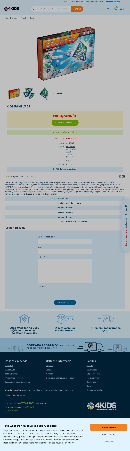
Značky (49, 369)
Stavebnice (70, 146)
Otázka (31, 176)
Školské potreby (93, 378)
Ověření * (42, 286)
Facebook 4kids (11, 410)
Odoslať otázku (65, 302)
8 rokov (69, 157)
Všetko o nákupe (113, 2)
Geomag (17, 18)
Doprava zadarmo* (42, 345)
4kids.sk (8, 18)
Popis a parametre (15, 176)
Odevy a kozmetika (94, 390)
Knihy (89, 386)
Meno (40, 247)
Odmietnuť (108, 441)
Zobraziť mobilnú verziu (15, 395)
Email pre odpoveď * (46, 237)
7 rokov (69, 154)
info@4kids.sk (28, 407)
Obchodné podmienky (14, 378)
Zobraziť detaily (109, 434)
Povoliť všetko (109, 427)
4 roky (68, 152)
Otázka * (41, 257)
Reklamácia (10, 369)
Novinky (49, 374)
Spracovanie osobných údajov (17, 382)
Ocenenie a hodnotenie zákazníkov (60, 378)
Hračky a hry (92, 369)
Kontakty (9, 365)
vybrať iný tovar (65, 122)
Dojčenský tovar (93, 374)
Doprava (49, 365)
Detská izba (91, 382)
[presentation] (57, 293)
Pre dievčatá (71, 149)
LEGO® (90, 365)
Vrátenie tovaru (11, 374)
